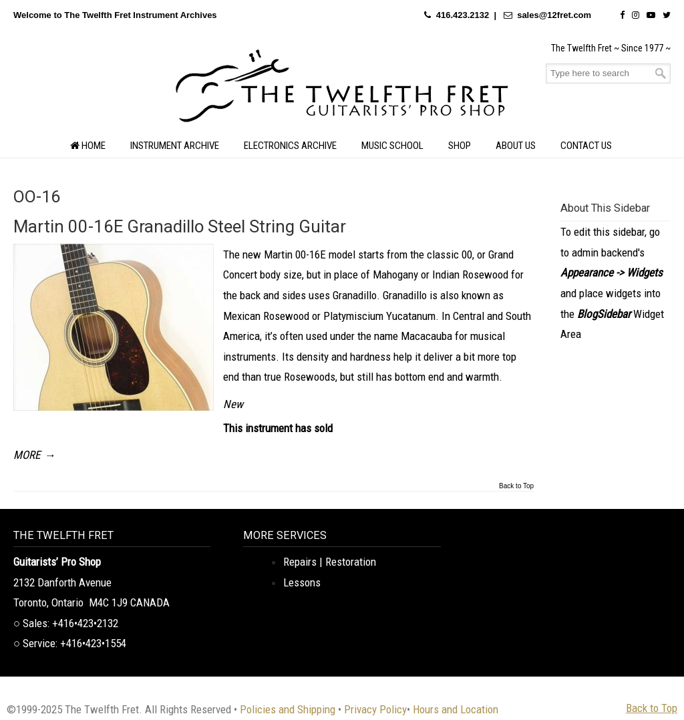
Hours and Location (455, 709)
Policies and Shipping (287, 709)
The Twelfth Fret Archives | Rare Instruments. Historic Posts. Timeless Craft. (342, 89)
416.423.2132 (463, 15)
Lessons (302, 582)
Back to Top (516, 486)
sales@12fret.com (554, 15)
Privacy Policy (375, 709)
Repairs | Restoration (329, 561)
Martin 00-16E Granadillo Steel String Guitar (179, 226)
